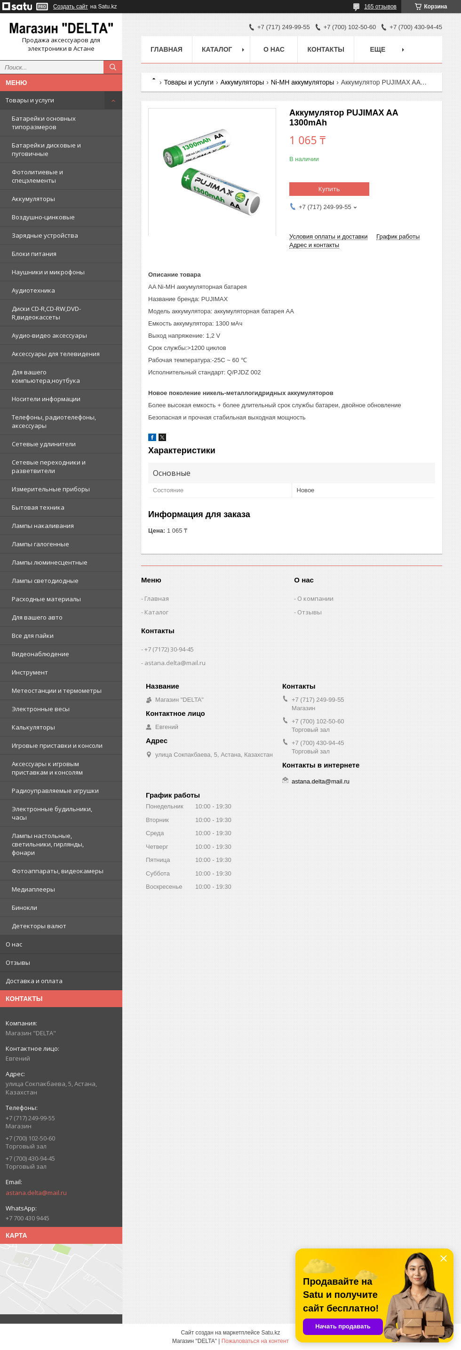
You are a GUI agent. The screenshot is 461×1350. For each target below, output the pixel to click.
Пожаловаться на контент (255, 1341)
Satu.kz (270, 1332)
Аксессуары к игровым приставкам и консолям (47, 768)
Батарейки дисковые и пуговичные (46, 149)
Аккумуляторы (33, 198)
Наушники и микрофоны (48, 272)
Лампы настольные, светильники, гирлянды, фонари (48, 844)
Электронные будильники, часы (52, 813)
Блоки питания (34, 253)
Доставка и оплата (34, 981)
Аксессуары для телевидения (56, 353)
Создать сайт (70, 6)
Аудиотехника (33, 290)
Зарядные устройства (45, 235)
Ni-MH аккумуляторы (302, 82)
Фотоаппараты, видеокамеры (57, 871)
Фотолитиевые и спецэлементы (37, 176)
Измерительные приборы (51, 489)
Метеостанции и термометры (57, 690)
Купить (329, 189)
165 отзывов (380, 6)
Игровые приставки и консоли (57, 745)
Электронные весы (41, 709)
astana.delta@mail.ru (36, 1192)
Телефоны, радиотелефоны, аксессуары (54, 421)
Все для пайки (33, 635)
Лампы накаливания (43, 525)
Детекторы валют (39, 926)
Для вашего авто (37, 617)
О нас (14, 944)
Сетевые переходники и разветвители (49, 466)
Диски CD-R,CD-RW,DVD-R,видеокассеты (46, 312)
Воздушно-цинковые (43, 217)
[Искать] (112, 67)
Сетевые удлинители (44, 444)
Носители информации (46, 399)
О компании (315, 598)
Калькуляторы (33, 727)
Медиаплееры (33, 889)
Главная (167, 49)
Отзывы (18, 962)
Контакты (325, 49)
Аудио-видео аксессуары (49, 335)
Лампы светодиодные (45, 580)
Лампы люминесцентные (49, 562)
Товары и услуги (30, 100)
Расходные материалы (46, 599)
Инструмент (30, 672)
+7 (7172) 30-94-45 (169, 649)
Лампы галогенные (40, 544)
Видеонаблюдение (40, 654)
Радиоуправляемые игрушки (55, 790)
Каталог (217, 49)
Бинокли (24, 907)
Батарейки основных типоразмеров (44, 122)
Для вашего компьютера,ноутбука (46, 376)
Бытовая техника (38, 507)
